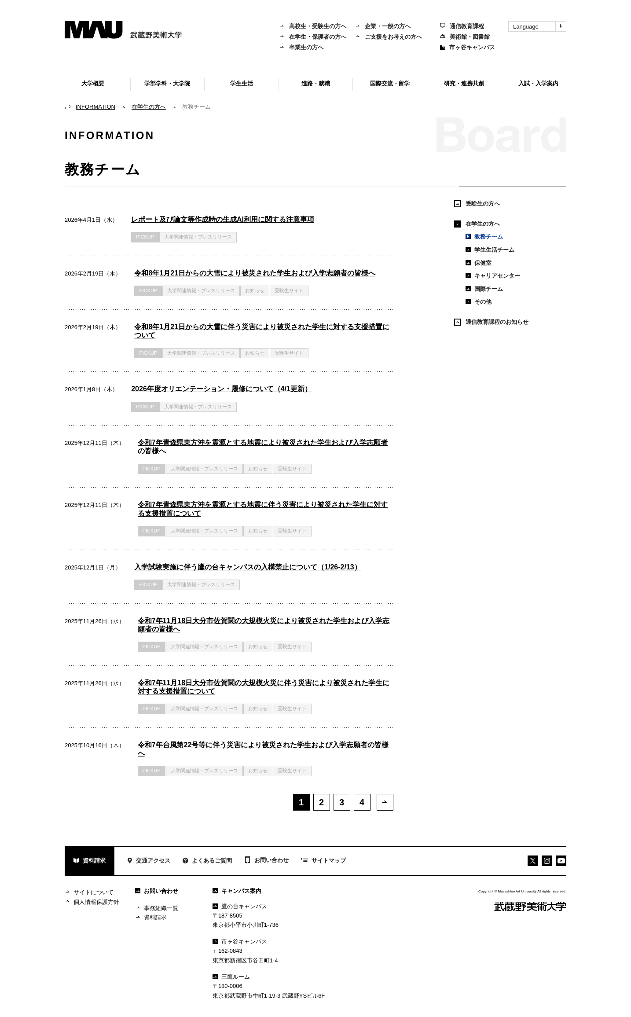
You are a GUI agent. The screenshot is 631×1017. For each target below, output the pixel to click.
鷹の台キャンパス (240, 908)
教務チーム (484, 236)
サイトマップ (323, 862)
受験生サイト (289, 290)
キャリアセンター (493, 275)
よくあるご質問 (207, 862)
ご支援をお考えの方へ (388, 36)
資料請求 (89, 862)
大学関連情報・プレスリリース (198, 236)
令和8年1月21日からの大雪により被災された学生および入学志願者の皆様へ (254, 273)
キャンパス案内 (237, 892)
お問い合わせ (266, 862)
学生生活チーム (490, 249)
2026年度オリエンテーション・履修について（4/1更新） (221, 389)
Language (539, 26)
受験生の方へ (477, 203)
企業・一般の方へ (383, 26)
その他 (479, 301)
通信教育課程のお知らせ (491, 322)
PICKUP (145, 236)
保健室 (479, 263)
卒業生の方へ (301, 47)
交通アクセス (148, 862)
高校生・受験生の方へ (312, 26)
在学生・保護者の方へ (312, 36)
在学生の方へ (149, 106)
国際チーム (484, 289)
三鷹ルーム (231, 978)
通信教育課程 (462, 26)
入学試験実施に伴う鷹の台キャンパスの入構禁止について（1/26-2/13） (247, 567)
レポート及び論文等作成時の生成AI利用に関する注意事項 (222, 219)
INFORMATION (95, 106)
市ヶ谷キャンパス (467, 47)
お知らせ (254, 290)
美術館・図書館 (465, 36)
